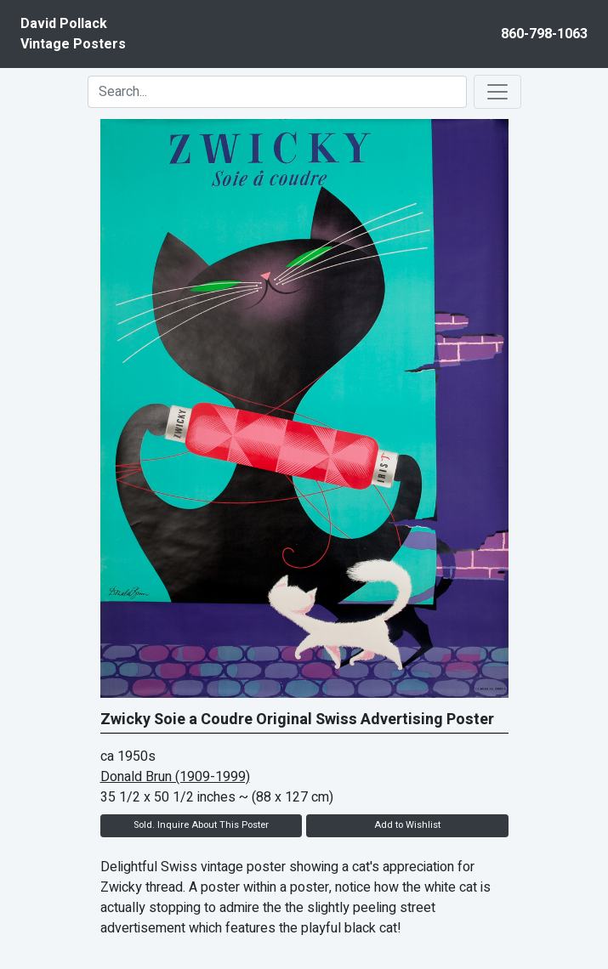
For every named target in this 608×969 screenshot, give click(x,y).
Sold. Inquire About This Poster (201, 825)
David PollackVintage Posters (73, 34)
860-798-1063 (544, 34)
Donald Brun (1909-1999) (175, 777)
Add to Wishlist (407, 825)
